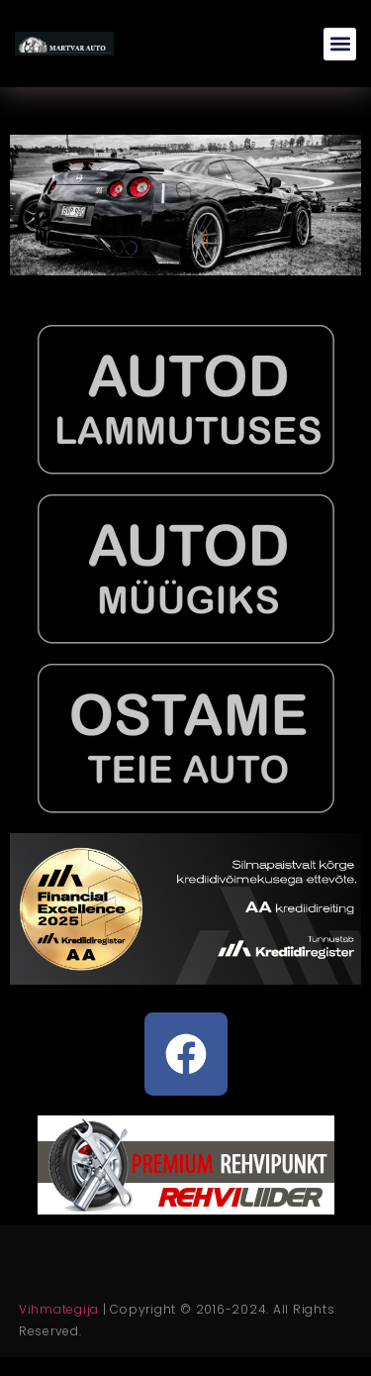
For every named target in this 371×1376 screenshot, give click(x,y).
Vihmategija (59, 1309)
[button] (340, 44)
